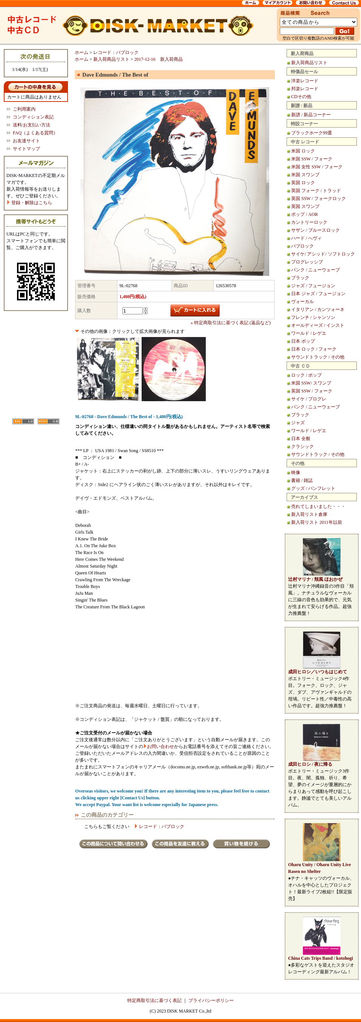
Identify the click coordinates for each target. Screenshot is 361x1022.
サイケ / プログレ (308, 399)
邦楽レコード (304, 88)
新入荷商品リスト (309, 62)
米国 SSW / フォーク (311, 159)
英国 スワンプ (305, 206)
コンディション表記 (33, 117)
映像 (295, 472)
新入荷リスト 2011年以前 (316, 522)
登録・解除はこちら (29, 202)
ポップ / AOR (304, 214)
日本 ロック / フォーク (313, 349)
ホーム (81, 52)
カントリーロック (309, 222)
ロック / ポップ (306, 375)
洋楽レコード (304, 80)
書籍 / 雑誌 (302, 480)
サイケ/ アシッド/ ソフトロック (323, 254)
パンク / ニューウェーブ (315, 269)
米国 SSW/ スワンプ (311, 383)
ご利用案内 (24, 109)
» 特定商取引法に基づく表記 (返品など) (231, 322)
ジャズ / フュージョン (313, 285)
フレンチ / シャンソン (313, 317)
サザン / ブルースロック (315, 230)
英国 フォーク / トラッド (316, 190)
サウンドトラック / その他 (317, 357)
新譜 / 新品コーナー (311, 114)
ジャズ (298, 422)
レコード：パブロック (116, 52)
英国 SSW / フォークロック (318, 198)
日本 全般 (300, 438)
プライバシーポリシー (211, 1000)
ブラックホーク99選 (311, 132)
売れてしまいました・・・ (318, 506)
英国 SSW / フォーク (311, 391)
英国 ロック (303, 182)
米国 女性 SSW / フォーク (316, 166)
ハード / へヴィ (306, 238)
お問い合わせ (160, 746)
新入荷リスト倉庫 (309, 514)
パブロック (302, 246)
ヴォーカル (302, 301)
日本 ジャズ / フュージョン (318, 293)
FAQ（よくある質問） (35, 132)
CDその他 (301, 96)
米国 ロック (303, 151)
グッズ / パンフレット (313, 488)
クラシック (302, 446)
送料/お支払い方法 (31, 125)
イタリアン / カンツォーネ (317, 309)
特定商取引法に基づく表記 (154, 1000)
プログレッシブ (307, 262)
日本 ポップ (303, 341)
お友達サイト (26, 140)
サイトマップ (26, 148)
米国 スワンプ (305, 174)
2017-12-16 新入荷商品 (158, 59)
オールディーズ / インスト (317, 325)
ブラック (300, 277)
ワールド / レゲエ (308, 333)
